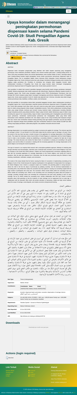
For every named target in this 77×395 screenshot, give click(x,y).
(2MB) (18, 57)
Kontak (8, 376)
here (74, 392)
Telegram (31, 376)
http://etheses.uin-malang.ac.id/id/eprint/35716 (32, 316)
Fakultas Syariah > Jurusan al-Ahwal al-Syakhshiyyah (34, 302)
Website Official (10, 370)
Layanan (8, 374)
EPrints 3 (48, 392)
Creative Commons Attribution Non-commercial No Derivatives (39, 55)
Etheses (9, 11)
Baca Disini (16, 58)
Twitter (30, 372)
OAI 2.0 (60, 392)
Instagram (31, 374)
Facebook (31, 370)
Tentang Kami (9, 372)
